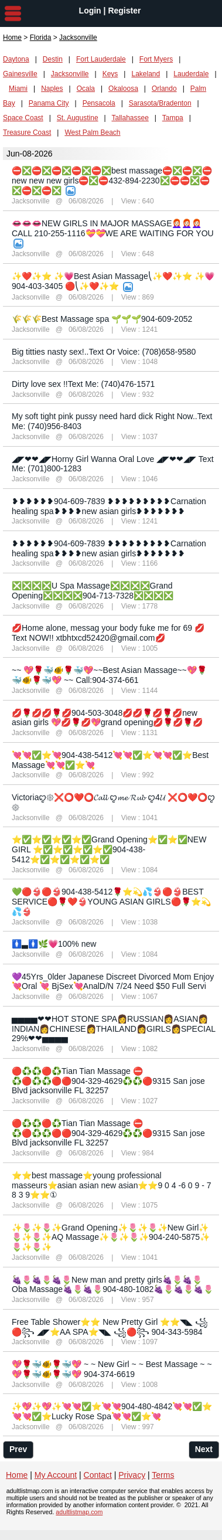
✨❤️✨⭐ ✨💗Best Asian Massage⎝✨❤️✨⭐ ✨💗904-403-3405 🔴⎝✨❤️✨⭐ (113, 281)
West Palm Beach (92, 132)
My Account (56, 1475)
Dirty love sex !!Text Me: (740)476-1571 (83, 384)
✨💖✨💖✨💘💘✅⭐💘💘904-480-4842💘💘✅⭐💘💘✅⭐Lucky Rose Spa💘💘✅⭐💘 (112, 1411)
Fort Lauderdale (101, 59)
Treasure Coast (27, 132)
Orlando (164, 88)
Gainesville (20, 74)
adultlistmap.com (79, 1511)
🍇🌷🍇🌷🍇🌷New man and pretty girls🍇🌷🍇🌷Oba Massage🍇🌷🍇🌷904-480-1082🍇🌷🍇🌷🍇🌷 (112, 1284)
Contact (98, 1475)
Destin (53, 59)
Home (12, 37)
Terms (163, 1475)
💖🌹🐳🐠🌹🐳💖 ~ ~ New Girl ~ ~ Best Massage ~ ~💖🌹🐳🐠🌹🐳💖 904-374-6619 (112, 1369)
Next (204, 1449)
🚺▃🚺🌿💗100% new (54, 944)
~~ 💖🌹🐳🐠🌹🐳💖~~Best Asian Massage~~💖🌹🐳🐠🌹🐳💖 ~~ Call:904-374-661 (109, 675)
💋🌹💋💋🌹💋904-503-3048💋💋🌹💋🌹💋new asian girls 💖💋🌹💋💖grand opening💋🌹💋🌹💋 (107, 717)
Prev (18, 1449)
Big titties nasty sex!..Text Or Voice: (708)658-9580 (104, 351)
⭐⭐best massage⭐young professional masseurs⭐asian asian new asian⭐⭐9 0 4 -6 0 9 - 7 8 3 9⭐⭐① (111, 1185)
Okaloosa (123, 88)
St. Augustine (77, 118)
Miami (18, 88)
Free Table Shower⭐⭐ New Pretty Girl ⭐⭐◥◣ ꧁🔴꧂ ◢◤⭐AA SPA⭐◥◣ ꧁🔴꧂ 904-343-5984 (110, 1327)
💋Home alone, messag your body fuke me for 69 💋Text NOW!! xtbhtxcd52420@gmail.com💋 (108, 632)
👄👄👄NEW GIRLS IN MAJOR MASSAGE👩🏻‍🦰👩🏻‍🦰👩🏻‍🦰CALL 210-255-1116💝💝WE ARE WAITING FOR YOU (113, 228)
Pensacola (99, 103)
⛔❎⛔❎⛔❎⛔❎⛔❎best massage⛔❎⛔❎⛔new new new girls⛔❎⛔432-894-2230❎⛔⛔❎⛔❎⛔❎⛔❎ (112, 180)
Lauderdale (191, 74)
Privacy (131, 1475)
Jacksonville (70, 74)
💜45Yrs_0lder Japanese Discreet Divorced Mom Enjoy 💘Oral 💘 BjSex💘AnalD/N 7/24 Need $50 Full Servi (113, 981)
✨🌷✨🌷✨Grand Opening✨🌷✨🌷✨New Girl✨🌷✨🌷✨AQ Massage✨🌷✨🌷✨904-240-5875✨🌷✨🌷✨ (111, 1237)
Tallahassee (129, 118)
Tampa (172, 118)
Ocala (86, 88)
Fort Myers (156, 59)
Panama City (49, 103)
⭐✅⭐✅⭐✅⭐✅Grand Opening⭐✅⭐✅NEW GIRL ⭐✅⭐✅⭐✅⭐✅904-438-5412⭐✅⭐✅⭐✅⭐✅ (109, 849)
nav (13, 13)
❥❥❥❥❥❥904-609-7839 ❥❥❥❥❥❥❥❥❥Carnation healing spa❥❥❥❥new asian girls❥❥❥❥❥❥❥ (109, 506)
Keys (110, 74)
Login (90, 10)
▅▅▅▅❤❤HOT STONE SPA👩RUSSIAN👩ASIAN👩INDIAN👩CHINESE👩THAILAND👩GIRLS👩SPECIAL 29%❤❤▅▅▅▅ (114, 1028)
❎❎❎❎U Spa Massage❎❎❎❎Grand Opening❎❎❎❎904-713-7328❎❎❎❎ (92, 590)
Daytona (16, 59)
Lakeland (145, 74)
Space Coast (23, 118)
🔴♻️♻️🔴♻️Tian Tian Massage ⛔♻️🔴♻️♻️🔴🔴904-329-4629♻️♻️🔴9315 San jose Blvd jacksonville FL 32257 (108, 1081)
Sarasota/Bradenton (160, 103)
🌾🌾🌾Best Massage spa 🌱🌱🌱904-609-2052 (102, 319)
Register (124, 10)
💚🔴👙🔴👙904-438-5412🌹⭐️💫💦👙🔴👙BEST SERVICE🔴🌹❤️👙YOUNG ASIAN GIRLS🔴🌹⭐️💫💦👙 (111, 901)
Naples (52, 88)
